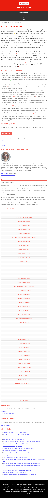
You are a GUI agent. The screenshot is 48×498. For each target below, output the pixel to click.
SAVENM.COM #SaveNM (24, 355)
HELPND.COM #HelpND (24, 298)
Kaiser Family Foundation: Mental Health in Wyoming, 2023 (16, 434)
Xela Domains (5, 143)
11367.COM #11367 (24, 213)
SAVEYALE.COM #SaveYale (24, 388)
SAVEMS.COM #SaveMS (24, 347)
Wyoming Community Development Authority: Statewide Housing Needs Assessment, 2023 (23, 463)
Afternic (3, 145)
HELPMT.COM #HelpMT (24, 294)
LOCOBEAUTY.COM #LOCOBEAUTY (24, 318)
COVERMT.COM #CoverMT (24, 257)
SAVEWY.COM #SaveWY (24, 379)
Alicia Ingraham (4, 173)
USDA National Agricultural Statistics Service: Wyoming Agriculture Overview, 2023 (21, 465)
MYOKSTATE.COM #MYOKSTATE (24, 327)
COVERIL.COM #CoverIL (24, 249)
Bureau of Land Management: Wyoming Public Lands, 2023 (16, 452)
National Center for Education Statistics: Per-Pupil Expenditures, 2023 (18, 448)
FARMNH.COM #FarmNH (24, 274)
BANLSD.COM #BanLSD (24, 221)
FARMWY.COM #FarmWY (24, 282)
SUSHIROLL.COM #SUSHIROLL (24, 396)
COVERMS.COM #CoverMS (24, 253)
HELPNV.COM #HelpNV (24, 302)
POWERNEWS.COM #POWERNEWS (24, 331)
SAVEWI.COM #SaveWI (24, 375)
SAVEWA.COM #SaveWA (24, 371)
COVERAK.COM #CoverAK (24, 245)
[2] (16, 53)
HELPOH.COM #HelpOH (24, 306)
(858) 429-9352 (7, 415)
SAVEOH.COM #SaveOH (24, 359)
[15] (19, 111)
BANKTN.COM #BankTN (24, 229)
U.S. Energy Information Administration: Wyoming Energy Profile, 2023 (18, 455)
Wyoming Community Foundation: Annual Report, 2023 (15, 472)
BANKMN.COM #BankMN (24, 225)
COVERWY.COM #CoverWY (24, 262)
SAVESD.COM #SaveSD (24, 363)
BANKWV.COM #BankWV (24, 233)
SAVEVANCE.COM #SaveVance (24, 367)
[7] (7, 86)
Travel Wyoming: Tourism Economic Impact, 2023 (14, 439)
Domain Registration (24, 12)
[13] (34, 111)
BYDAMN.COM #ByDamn (24, 241)
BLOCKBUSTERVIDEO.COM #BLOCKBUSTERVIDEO (24, 237)
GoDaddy (4, 140)
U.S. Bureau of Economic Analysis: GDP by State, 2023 (15, 432)
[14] (31, 55)
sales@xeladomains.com (9, 413)
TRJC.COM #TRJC (24, 400)
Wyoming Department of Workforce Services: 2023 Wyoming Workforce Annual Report (22, 441)
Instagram (3, 425)
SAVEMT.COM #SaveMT (24, 351)
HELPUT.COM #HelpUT (24, 310)
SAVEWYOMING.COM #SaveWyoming (24, 384)
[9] (4, 94)
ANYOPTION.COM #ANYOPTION (24, 217)
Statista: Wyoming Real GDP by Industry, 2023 (13, 437)
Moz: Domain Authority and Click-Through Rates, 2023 (15, 457)
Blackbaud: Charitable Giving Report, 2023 (12, 446)
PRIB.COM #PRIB (24, 335)
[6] (25, 77)
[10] (29, 94)
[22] (13, 105)
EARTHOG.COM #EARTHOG (24, 266)
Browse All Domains (24, 15)
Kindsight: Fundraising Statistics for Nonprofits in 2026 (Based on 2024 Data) (20, 474)
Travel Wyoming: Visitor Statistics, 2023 (12, 467)
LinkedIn (8, 425)
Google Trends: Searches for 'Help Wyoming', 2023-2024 (15, 443)
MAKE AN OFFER (6, 133)
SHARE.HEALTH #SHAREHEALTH (24, 392)
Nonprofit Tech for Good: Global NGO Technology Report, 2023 (17, 470)
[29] (25, 62)
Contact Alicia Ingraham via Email (8, 175)
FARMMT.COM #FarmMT (24, 270)
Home (24, 19)
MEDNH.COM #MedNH (24, 323)
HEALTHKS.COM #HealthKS (24, 290)
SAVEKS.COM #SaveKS (24, 343)
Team (24, 17)
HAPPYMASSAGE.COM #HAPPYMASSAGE (24, 286)
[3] (35, 96)
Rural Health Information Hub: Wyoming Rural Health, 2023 (16, 450)
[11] (14, 96)
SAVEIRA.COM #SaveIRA (24, 339)
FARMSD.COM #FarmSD (24, 278)
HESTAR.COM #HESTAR (24, 314)
